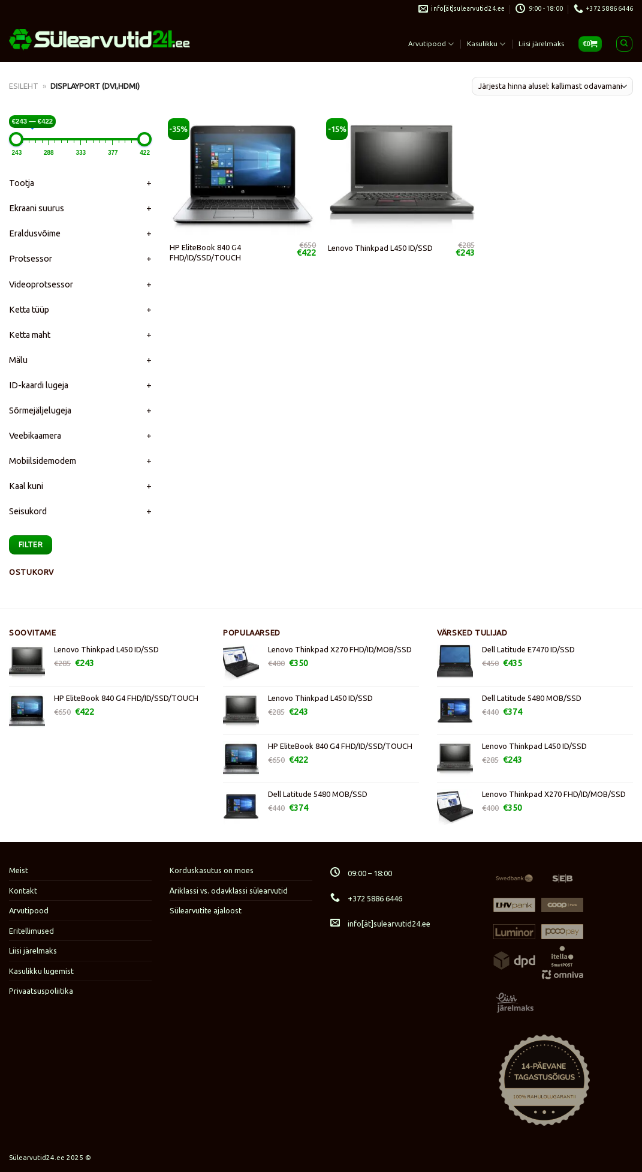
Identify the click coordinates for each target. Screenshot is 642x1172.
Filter (31, 544)
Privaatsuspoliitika (41, 991)
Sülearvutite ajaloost (206, 910)
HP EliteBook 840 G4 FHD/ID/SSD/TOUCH (205, 252)
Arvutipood (431, 44)
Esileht (23, 86)
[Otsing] (624, 44)
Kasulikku (486, 44)
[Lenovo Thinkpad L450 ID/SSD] (401, 175)
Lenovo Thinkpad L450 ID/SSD (380, 248)
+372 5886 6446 (366, 898)
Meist (18, 870)
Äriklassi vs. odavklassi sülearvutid (229, 890)
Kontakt (23, 890)
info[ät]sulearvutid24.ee (380, 923)
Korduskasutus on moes (212, 870)
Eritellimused (31, 931)
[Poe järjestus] (552, 86)
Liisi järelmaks (541, 43)
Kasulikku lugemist (41, 971)
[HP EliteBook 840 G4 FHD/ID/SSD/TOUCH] (243, 175)
